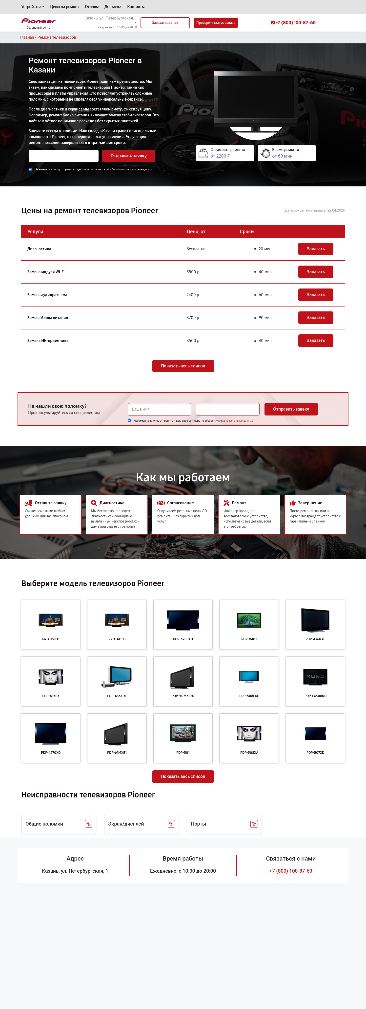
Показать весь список (183, 366)
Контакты (135, 6)
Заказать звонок (165, 23)
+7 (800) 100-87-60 (290, 871)
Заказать (316, 249)
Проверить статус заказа (215, 23)
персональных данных (140, 169)
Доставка (112, 6)
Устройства (31, 6)
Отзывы (92, 6)
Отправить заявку (129, 156)
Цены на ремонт (64, 6)
